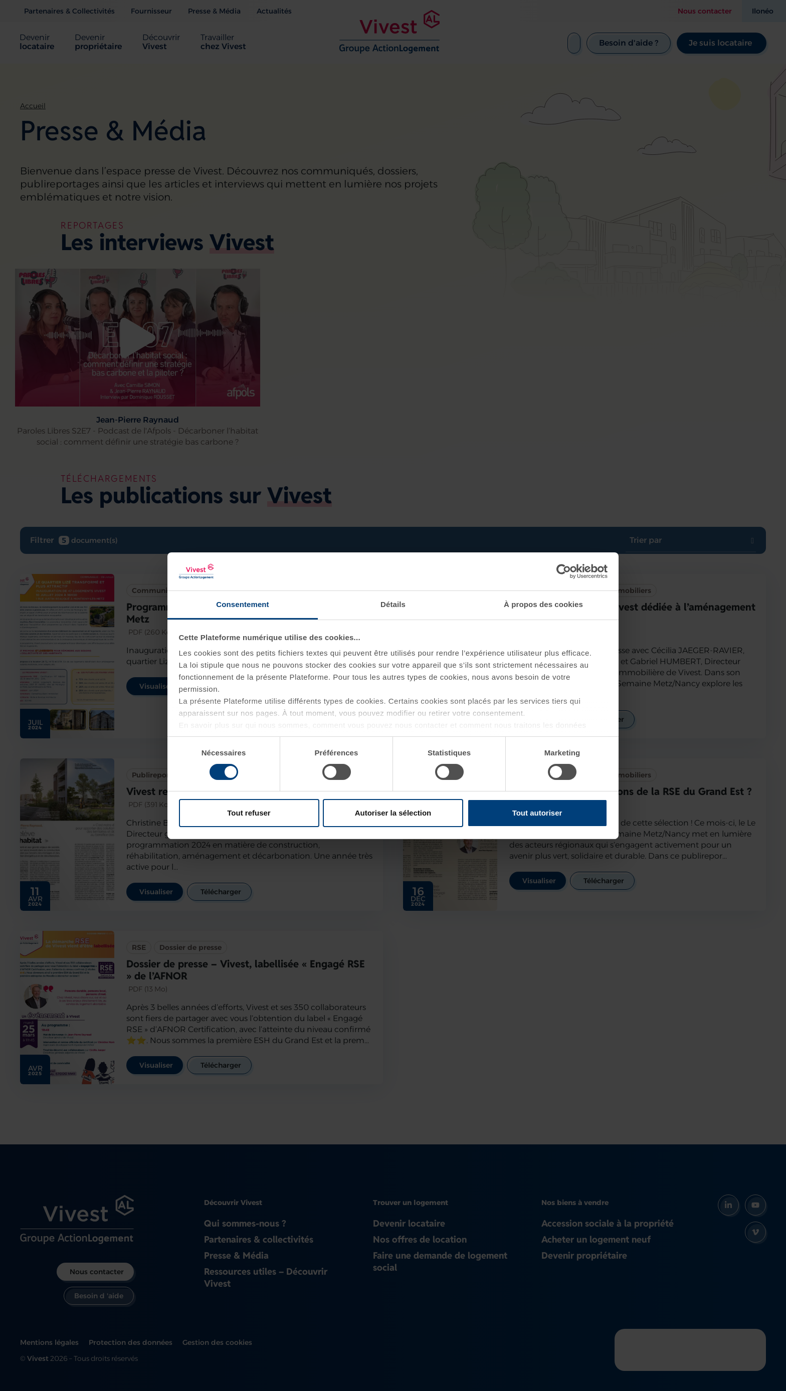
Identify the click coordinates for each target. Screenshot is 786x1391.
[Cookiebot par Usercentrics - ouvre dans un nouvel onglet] (564, 571)
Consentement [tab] (242, 604)
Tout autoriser (537, 813)
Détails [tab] (393, 604)
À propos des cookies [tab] (543, 604)
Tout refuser (248, 813)
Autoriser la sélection (393, 813)
